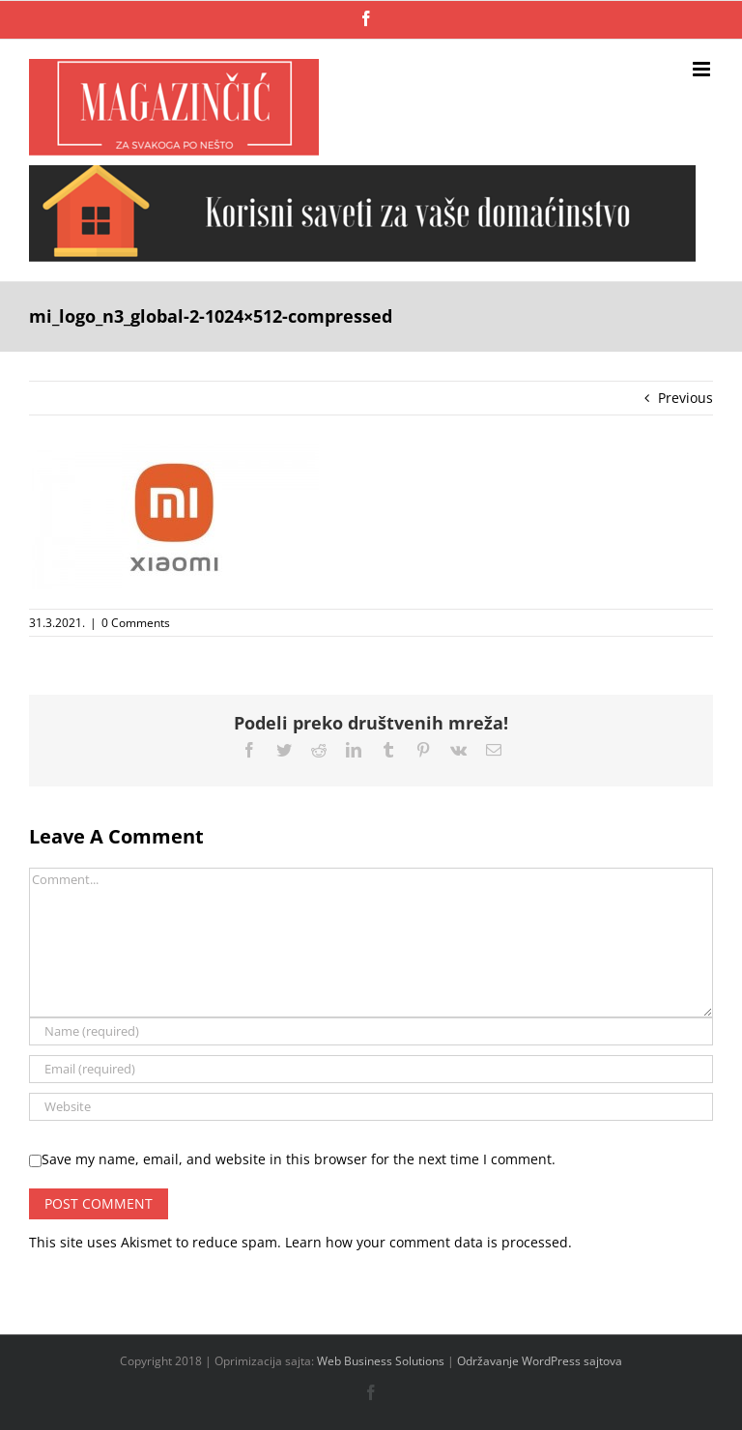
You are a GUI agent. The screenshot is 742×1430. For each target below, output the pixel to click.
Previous (685, 397)
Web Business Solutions (380, 1361)
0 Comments (135, 623)
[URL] (371, 1107)
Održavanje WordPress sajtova (539, 1361)
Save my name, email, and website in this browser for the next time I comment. (299, 1159)
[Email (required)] (371, 1069)
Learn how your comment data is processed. (428, 1242)
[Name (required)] (371, 1031)
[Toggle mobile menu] (703, 69)
